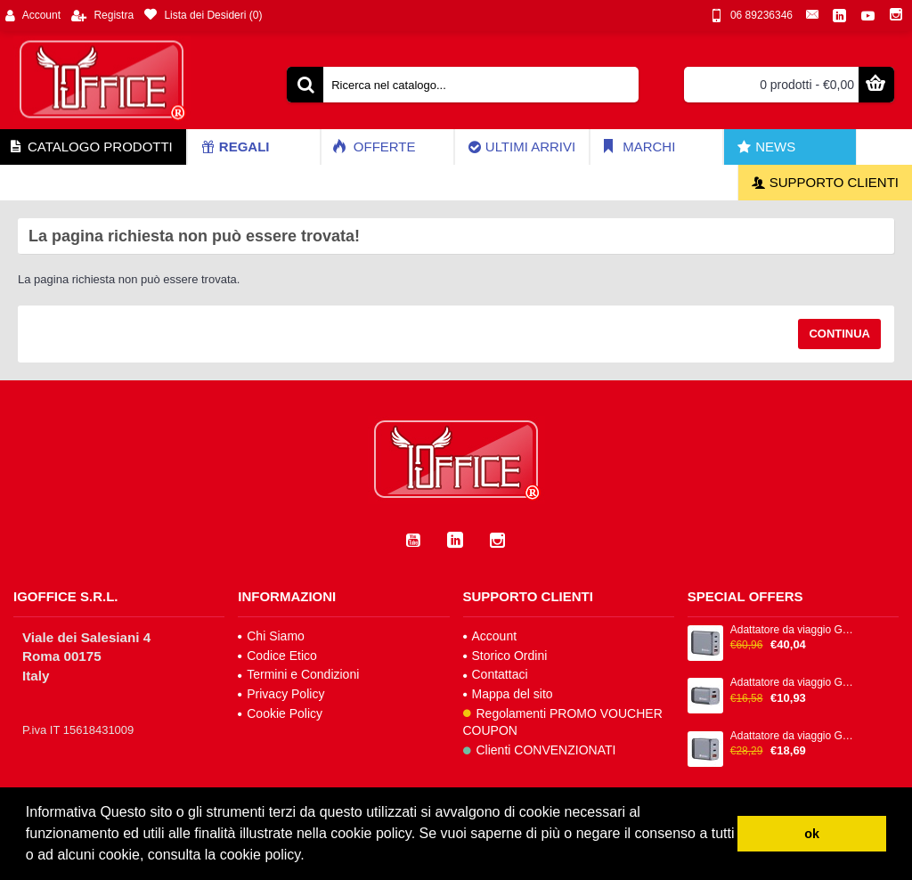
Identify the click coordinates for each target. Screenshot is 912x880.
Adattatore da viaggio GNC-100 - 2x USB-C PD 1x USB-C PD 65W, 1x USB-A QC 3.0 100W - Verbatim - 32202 (793, 630)
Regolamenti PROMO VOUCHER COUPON (563, 722)
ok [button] (811, 834)
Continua (839, 333)
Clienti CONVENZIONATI (539, 750)
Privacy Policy (281, 694)
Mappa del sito (508, 694)
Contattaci (495, 674)
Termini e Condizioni (298, 674)
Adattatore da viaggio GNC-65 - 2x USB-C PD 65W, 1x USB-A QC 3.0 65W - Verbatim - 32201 (793, 736)
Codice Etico (277, 655)
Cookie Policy (280, 713)
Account (490, 636)
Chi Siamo (271, 636)
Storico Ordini (505, 655)
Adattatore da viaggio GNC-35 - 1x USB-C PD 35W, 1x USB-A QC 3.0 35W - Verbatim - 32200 (793, 683)
